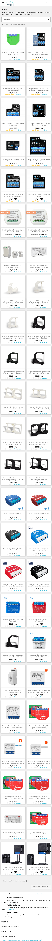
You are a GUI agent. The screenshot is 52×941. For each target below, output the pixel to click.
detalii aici (11, 909)
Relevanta (26, 19)
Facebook (21, 894)
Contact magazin (8, 937)
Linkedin (40, 894)
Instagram (29, 894)
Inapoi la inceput (41, 886)
